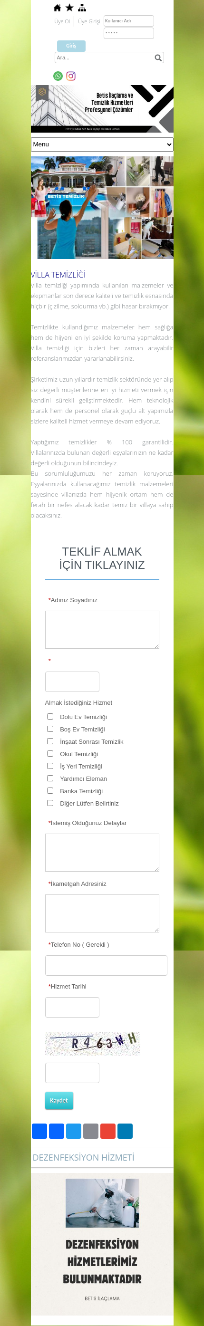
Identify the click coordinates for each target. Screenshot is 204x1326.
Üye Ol (62, 21)
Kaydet (59, 1100)
